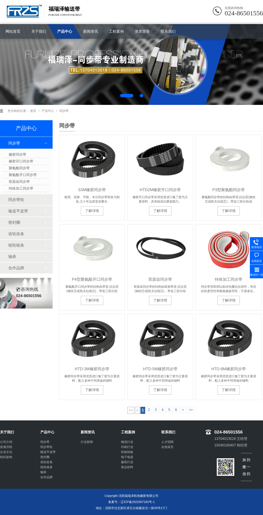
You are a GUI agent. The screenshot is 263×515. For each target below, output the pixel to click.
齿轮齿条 (16, 234)
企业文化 (6, 452)
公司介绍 (6, 442)
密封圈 (14, 222)
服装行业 (127, 462)
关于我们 (38, 31)
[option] (131, 64)
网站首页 (12, 31)
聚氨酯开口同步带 (23, 175)
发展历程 (6, 447)
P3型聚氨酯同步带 (228, 190)
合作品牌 (16, 268)
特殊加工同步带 (228, 279)
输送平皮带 (18, 211)
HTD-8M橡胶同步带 (228, 369)
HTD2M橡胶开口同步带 (160, 190)
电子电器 (127, 457)
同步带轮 (16, 200)
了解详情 (92, 211)
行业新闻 (87, 442)
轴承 (12, 256)
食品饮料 (127, 467)
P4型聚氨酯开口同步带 (92, 279)
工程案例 (116, 31)
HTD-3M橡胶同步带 (92, 369)
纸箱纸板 (127, 452)
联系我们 (168, 31)
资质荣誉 (142, 31)
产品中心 (64, 31)
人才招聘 (167, 442)
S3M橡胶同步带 (92, 190)
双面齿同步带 (160, 279)
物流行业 (127, 442)
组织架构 (6, 457)
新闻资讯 (90, 31)
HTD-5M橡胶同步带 (160, 369)
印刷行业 (127, 447)
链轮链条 (16, 245)
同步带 (64, 111)
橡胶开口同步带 (21, 161)
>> (191, 410)
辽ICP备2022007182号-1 (138, 502)
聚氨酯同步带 (19, 168)
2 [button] (141, 95)
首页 (33, 111)
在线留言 (167, 447)
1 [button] (126, 95)
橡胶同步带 (17, 154)
